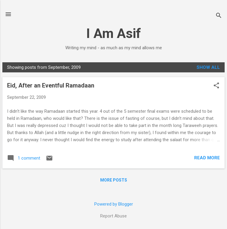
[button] (216, 86)
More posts (113, 180)
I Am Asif (113, 33)
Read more (207, 157)
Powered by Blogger (113, 204)
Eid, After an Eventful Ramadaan (50, 85)
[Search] (218, 16)
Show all (208, 67)
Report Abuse (113, 216)
